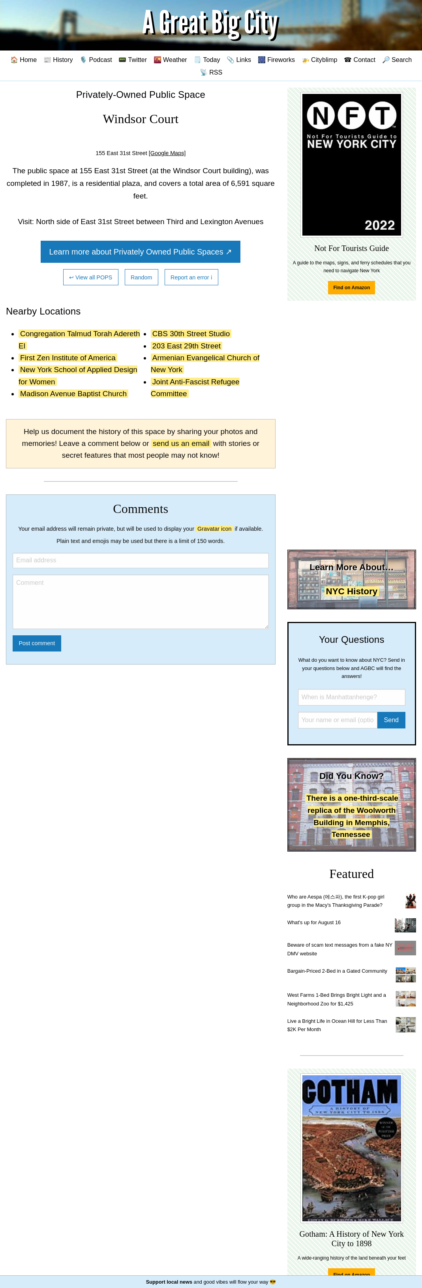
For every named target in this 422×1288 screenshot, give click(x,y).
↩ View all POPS (90, 277)
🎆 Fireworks (276, 59)
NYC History (352, 591)
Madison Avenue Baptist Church (73, 393)
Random (141, 277)
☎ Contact (359, 59)
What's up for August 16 (314, 922)
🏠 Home (23, 59)
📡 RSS (211, 72)
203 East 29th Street (186, 346)
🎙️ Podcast (95, 59)
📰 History (58, 59)
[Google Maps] (167, 153)
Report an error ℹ (191, 277)
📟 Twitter (132, 59)
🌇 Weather (170, 59)
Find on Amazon (351, 287)
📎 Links (239, 59)
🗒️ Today (206, 59)
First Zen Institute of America (68, 358)
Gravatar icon (214, 529)
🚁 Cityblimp (320, 59)
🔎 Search (397, 59)
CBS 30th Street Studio (191, 333)
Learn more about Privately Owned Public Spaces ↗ (140, 251)
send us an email (181, 443)
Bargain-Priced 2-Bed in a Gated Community (337, 971)
